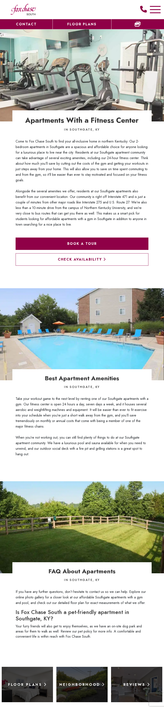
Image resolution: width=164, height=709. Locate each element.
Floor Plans (82, 24)
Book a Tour (82, 243)
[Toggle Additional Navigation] (152, 9)
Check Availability (82, 259)
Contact (26, 24)
